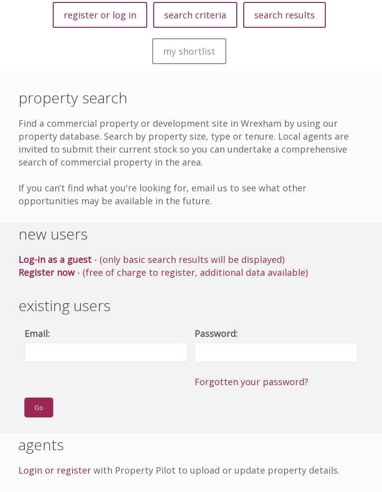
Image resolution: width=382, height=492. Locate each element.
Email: (37, 333)
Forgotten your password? (251, 382)
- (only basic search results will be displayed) (151, 259)
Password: (216, 333)
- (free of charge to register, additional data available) (163, 272)
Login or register (54, 470)
